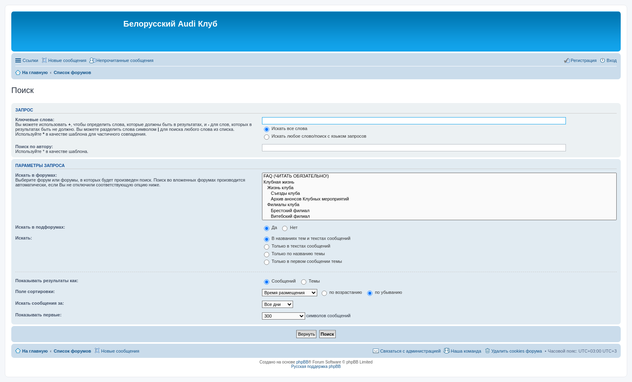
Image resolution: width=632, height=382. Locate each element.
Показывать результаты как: (46, 280)
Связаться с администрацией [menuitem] (410, 351)
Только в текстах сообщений (297, 246)
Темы (310, 281)
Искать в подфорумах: (40, 227)
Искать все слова (286, 128)
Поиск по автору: (34, 146)
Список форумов (72, 351)
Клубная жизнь (439, 182)
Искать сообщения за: (39, 303)
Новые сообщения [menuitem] (67, 60)
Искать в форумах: (36, 175)
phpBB (302, 362)
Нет (289, 227)
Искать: (23, 237)
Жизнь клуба (439, 188)
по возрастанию (342, 292)
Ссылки (30, 60)
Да (270, 227)
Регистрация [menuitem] (584, 60)
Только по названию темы (294, 253)
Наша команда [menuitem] (466, 351)
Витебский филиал (439, 216)
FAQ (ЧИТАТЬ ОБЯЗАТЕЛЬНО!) (439, 176)
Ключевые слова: (34, 119)
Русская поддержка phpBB (316, 366)
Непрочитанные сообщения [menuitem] (125, 60)
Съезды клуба (439, 193)
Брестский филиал (439, 211)
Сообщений (280, 281)
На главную (35, 351)
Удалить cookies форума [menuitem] (516, 351)
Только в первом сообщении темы (303, 261)
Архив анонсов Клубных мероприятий (439, 199)
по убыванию (384, 292)
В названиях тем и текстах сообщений (307, 238)
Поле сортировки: (35, 291)
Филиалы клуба (439, 205)
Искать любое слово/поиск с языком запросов (315, 136)
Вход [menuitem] (612, 60)
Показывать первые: (38, 314)
